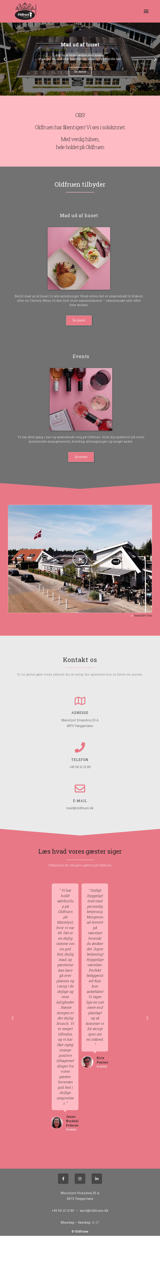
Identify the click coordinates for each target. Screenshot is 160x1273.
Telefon (79, 759)
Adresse (79, 712)
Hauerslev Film (143, 615)
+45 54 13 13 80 (80, 767)
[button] (146, 11)
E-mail (80, 800)
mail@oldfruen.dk (79, 808)
